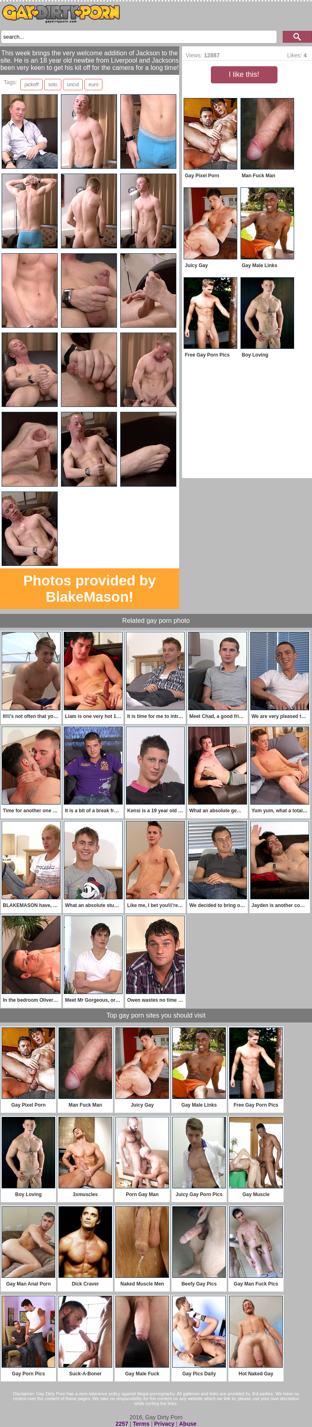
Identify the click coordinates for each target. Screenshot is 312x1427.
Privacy (164, 1423)
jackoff (31, 84)
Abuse (188, 1423)
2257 (121, 1423)
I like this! (244, 74)
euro (93, 84)
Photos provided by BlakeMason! (89, 588)
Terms (141, 1423)
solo (52, 84)
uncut (73, 84)
